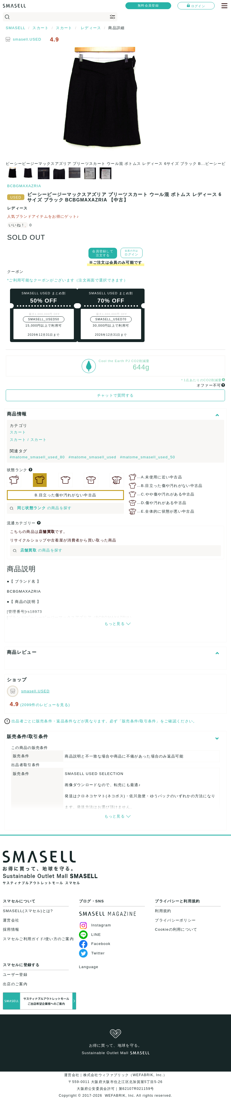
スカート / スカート (28, 439)
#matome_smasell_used (93, 457)
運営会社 (11, 920)
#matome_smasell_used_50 (147, 457)
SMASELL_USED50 (43, 319)
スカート (18, 432)
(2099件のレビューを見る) (45, 705)
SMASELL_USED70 (111, 319)
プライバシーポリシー (175, 920)
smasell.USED (27, 39)
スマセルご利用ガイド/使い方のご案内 (38, 939)
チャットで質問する (115, 395)
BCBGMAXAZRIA (24, 186)
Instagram (95, 925)
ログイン (196, 6)
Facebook (95, 944)
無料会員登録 (148, 5)
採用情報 (11, 929)
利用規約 (163, 911)
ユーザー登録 (15, 974)
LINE (90, 934)
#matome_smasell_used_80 (38, 457)
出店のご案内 (15, 984)
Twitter (92, 953)
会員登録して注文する (102, 253)
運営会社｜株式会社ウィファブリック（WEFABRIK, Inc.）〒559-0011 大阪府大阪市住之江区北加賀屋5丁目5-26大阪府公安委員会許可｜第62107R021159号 (115, 1082)
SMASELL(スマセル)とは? (28, 911)
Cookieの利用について (176, 929)
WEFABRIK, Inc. (120, 1096)
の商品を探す (41, 508)
